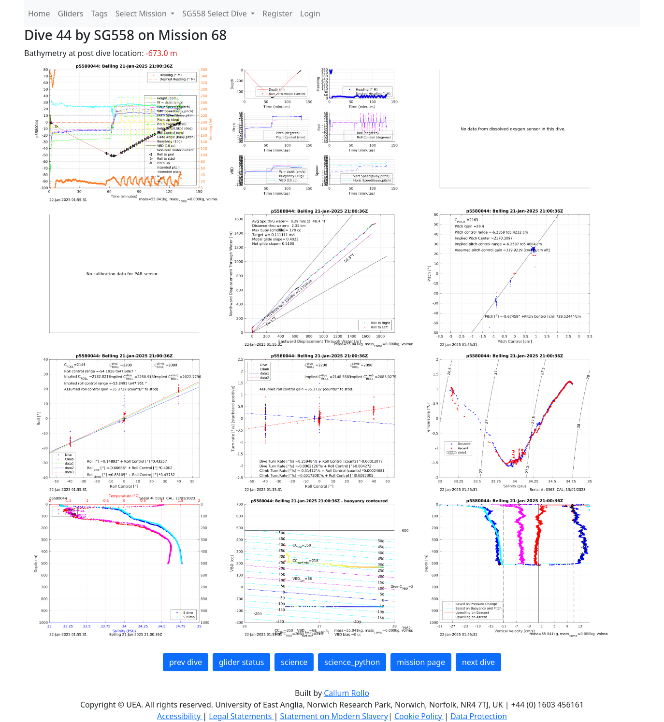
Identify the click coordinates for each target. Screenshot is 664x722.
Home (39, 13)
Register (277, 13)
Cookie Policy (419, 716)
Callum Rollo (346, 693)
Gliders (71, 13)
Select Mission (142, 13)
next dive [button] (478, 662)
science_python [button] (352, 662)
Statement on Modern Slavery (334, 716)
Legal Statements (241, 716)
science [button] (294, 662)
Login (310, 13)
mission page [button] (421, 662)
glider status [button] (241, 662)
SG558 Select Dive (215, 13)
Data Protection (478, 716)
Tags (99, 13)
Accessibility (179, 716)
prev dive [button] (185, 662)
